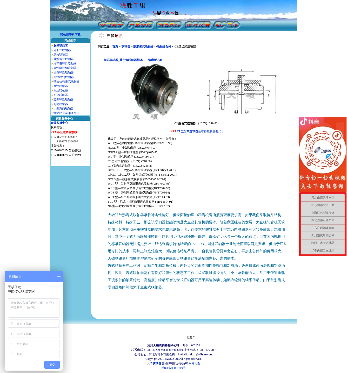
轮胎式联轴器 (62, 50)
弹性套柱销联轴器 (65, 68)
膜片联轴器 (60, 54)
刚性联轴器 (60, 86)
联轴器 (125, 46)
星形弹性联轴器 (63, 72)
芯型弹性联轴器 (63, 99)
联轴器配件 (164, 46)
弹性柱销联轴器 (63, 77)
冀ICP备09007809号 (173, 368)
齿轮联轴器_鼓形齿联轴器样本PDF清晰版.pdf (133, 60)
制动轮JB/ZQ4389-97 (66, 113)
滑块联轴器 (60, 90)
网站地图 (194, 363)
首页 (115, 46)
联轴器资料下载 (70, 34)
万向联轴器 (60, 104)
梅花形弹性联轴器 (65, 63)
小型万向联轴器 (63, 108)
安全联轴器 (60, 95)
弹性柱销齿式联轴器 (66, 81)
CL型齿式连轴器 (187, 131)
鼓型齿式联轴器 (63, 59)
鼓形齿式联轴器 (143, 46)
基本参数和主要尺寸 (211, 131)
